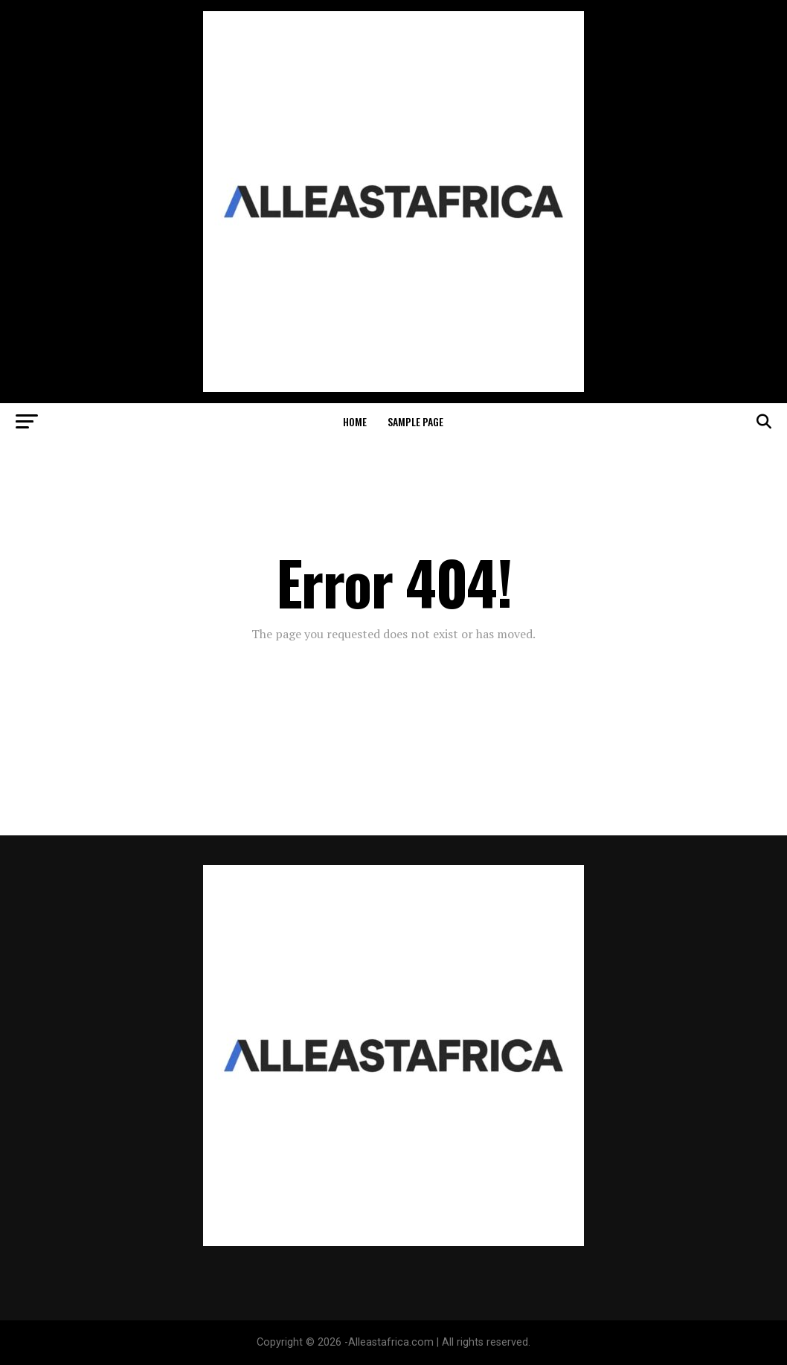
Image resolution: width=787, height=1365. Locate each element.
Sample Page (415, 421)
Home (355, 421)
